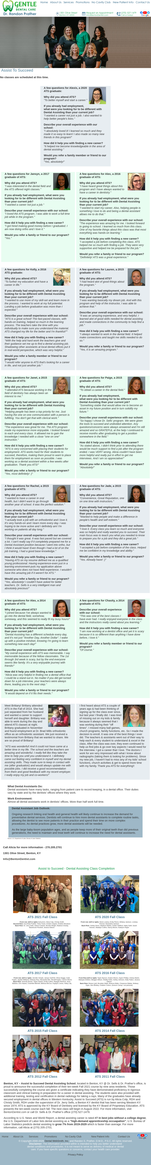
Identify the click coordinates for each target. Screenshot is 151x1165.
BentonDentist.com (15, 1112)
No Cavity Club (73, 1136)
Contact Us (124, 1136)
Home (5, 1136)
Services (33, 1136)
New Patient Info (100, 1136)
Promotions (51, 1136)
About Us (18, 1136)
